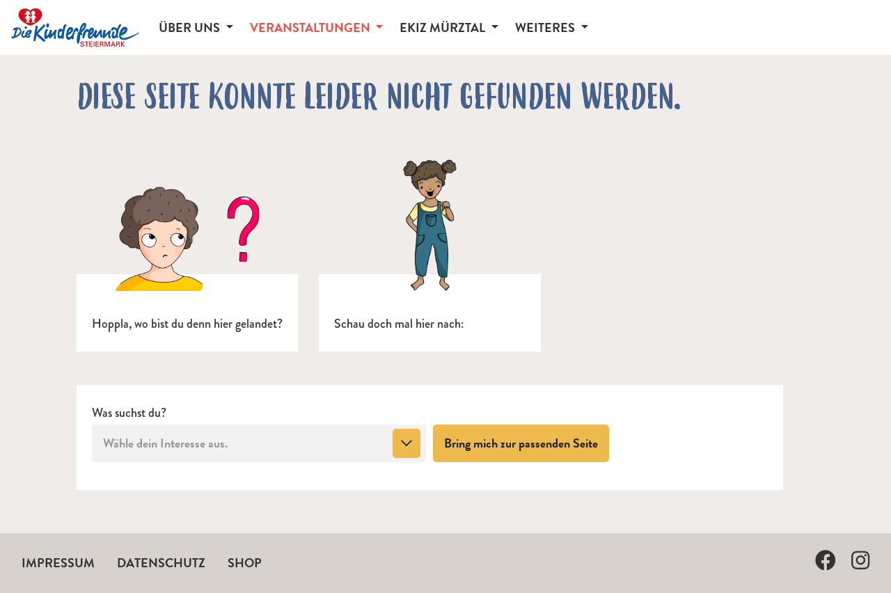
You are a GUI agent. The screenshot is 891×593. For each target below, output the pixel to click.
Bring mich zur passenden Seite (526, 442)
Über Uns (191, 27)
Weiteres (546, 27)
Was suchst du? (129, 413)
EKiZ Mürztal (444, 27)
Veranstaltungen (311, 27)
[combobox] (259, 443)
